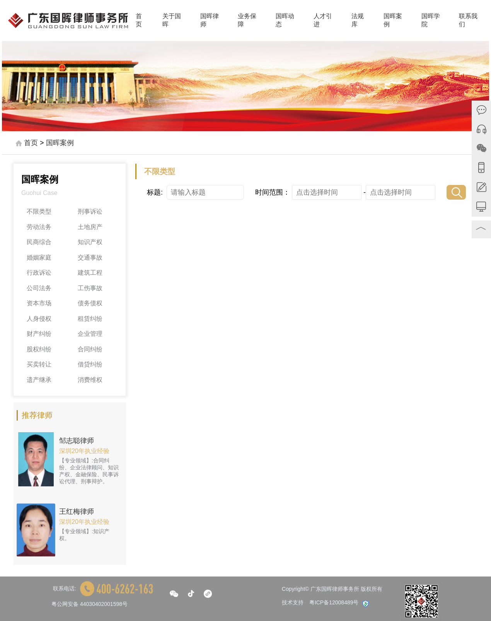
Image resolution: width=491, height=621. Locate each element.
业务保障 (247, 20)
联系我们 (468, 20)
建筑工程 (90, 272)
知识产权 (90, 242)
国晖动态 (285, 20)
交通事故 (90, 257)
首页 (139, 20)
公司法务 (39, 288)
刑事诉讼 (90, 211)
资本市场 (39, 303)
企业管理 (90, 333)
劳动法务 (39, 227)
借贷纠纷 (90, 364)
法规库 (357, 20)
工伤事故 (90, 288)
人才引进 (323, 20)
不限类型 (39, 211)
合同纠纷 (90, 349)
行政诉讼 (39, 272)
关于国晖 (171, 20)
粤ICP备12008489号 (334, 602)
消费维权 (90, 379)
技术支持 (292, 602)
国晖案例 (393, 20)
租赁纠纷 (90, 318)
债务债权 (90, 303)
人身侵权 (39, 318)
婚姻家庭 (39, 257)
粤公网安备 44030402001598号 (89, 604)
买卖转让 (39, 364)
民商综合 (39, 242)
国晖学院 (430, 20)
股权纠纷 (39, 349)
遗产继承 (39, 379)
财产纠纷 (39, 333)
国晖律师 (209, 20)
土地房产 (90, 227)
